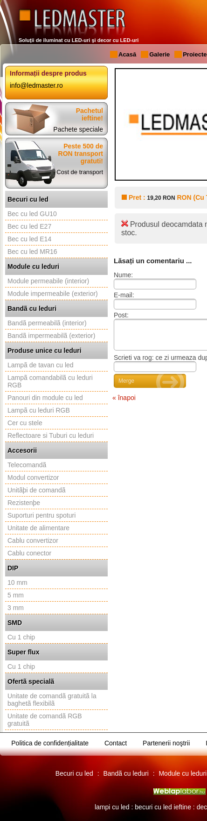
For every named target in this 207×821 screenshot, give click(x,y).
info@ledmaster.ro (36, 85)
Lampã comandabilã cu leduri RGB (50, 381)
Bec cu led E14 (29, 239)
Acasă (127, 54)
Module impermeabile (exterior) (52, 293)
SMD (14, 622)
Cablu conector (29, 553)
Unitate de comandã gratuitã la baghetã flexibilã (52, 699)
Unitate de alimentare (38, 528)
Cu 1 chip (21, 637)
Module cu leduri (33, 266)
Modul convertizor (33, 477)
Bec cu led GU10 (32, 214)
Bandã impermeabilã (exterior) (51, 335)
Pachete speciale (78, 129)
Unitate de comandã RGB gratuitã (44, 719)
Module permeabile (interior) (48, 281)
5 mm (15, 595)
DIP (12, 568)
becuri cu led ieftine (163, 807)
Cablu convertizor (32, 540)
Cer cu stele (24, 423)
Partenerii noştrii (166, 743)
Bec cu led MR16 (32, 251)
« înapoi (124, 403)
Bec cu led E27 (29, 226)
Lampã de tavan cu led (40, 365)
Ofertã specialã (30, 681)
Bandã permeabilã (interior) (47, 323)
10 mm (17, 582)
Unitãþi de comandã (36, 490)
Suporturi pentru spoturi (41, 515)
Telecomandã (26, 465)
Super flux (23, 652)
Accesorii (22, 450)
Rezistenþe (23, 502)
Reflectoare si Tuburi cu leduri (50, 435)
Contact (115, 743)
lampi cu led (112, 807)
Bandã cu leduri (31, 308)
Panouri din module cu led (45, 397)
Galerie (159, 54)
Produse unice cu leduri (44, 350)
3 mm (15, 607)
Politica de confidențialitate (50, 743)
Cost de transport (79, 171)
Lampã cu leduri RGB (38, 410)
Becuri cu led (27, 199)
